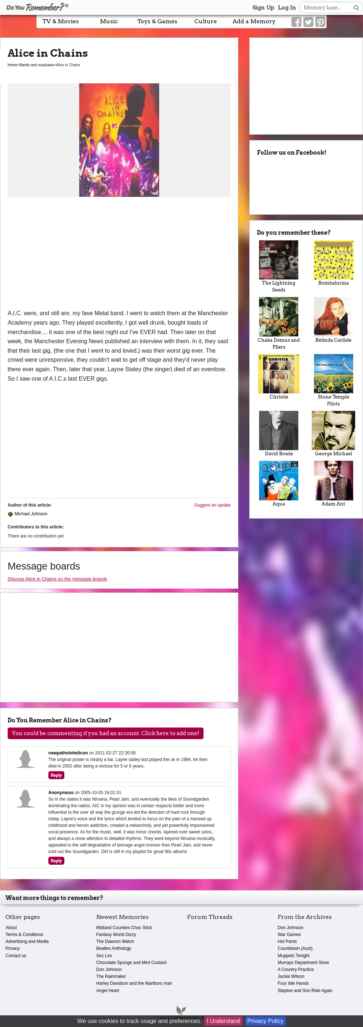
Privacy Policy (265, 1021)
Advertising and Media (27, 941)
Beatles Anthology (113, 948)
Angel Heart (107, 990)
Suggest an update (212, 505)
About (11, 927)
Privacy (12, 948)
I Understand (223, 1021)
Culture (205, 21)
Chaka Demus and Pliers (279, 323)
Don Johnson (109, 969)
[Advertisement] (119, 254)
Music (109, 21)
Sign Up (263, 7)
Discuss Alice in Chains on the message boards (57, 579)
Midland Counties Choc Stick (124, 927)
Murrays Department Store (303, 962)
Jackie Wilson (291, 976)
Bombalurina (333, 263)
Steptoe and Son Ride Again (305, 990)
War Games (289, 934)
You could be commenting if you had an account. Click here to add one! (105, 733)
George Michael (333, 433)
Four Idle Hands (293, 983)
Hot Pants (287, 941)
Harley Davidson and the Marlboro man (134, 983)
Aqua (279, 483)
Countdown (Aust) (295, 948)
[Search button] (356, 7)
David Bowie (279, 433)
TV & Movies (61, 21)
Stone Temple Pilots (333, 380)
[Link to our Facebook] (296, 22)
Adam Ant (333, 483)
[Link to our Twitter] (308, 22)
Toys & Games (157, 21)
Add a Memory (254, 21)
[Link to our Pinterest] (320, 22)
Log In (287, 7)
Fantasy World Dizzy (116, 934)
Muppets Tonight (294, 955)
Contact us (15, 955)
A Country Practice (296, 969)
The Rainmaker (111, 976)
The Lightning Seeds (279, 266)
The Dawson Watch (115, 941)
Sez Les (104, 955)
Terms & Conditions (24, 934)
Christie (279, 377)
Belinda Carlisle (333, 319)
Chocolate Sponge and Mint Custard (131, 962)
